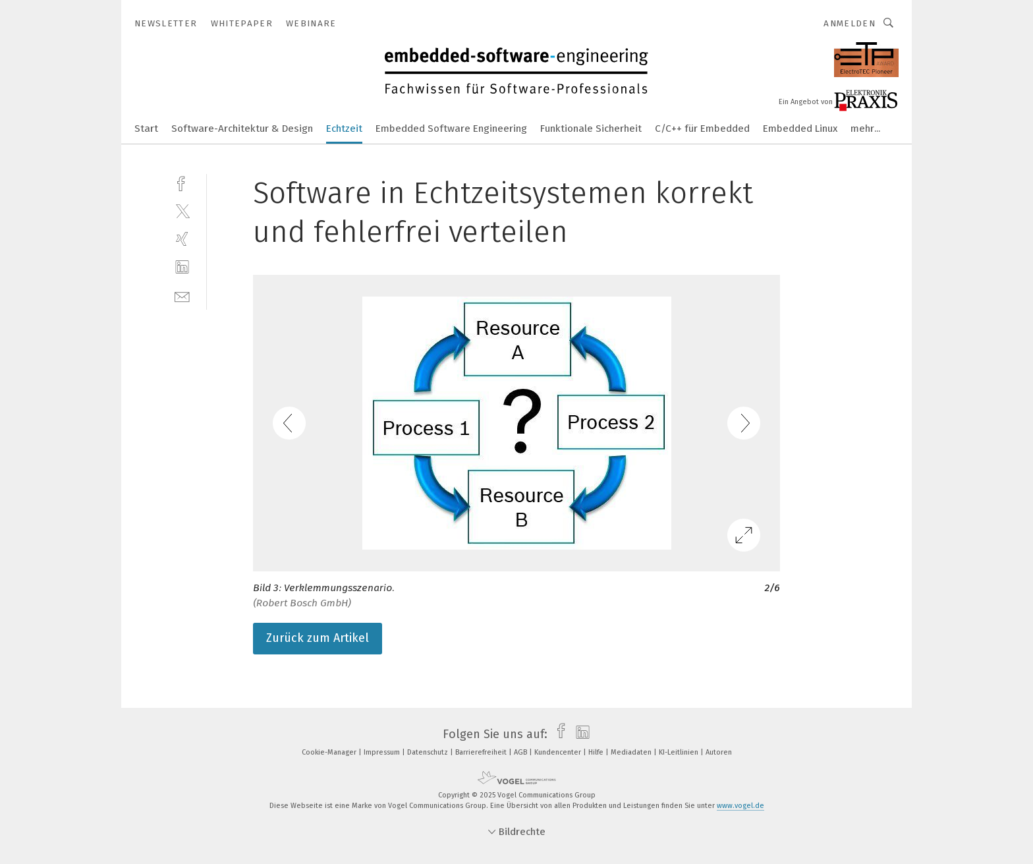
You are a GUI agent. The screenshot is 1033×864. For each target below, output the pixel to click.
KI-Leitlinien (679, 752)
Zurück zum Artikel (317, 638)
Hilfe (596, 752)
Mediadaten (632, 752)
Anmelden (850, 23)
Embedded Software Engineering (451, 128)
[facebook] (182, 182)
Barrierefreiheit (482, 752)
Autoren (719, 752)
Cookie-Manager (330, 752)
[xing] (182, 239)
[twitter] (182, 210)
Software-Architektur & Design (242, 128)
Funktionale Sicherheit (591, 128)
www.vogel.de (740, 805)
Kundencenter (558, 752)
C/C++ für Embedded (702, 128)
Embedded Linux (800, 128)
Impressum (383, 752)
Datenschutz (428, 752)
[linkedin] (182, 267)
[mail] (182, 295)
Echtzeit (344, 128)
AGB (521, 752)
